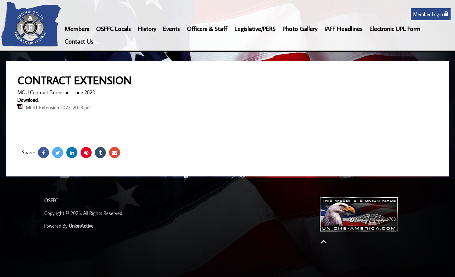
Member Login (430, 14)
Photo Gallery (299, 28)
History (147, 28)
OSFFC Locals (113, 28)
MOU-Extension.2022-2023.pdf (58, 107)
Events (171, 28)
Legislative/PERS (255, 28)
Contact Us (78, 41)
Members (76, 28)
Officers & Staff (207, 28)
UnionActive (81, 226)
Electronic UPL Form (394, 28)
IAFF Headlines (343, 28)
